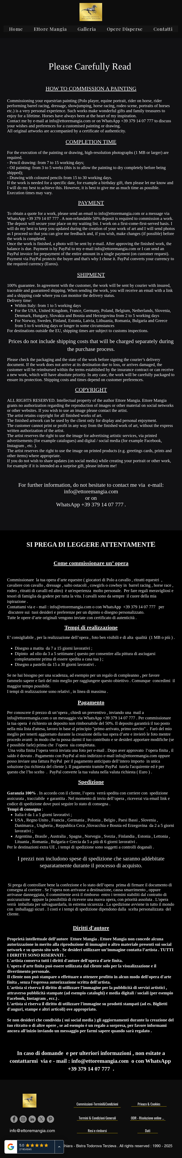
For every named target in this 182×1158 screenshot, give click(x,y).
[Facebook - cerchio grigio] (14, 1119)
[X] (41, 1119)
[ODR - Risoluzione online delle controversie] (147, 1118)
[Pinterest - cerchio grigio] (50, 1119)
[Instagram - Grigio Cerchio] (23, 1119)
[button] (50, 29)
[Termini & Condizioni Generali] (97, 1118)
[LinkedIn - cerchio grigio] (32, 1119)
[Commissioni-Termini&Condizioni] (97, 1103)
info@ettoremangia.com (70, 121)
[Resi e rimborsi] (97, 1130)
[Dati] (147, 1130)
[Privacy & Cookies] (149, 1104)
